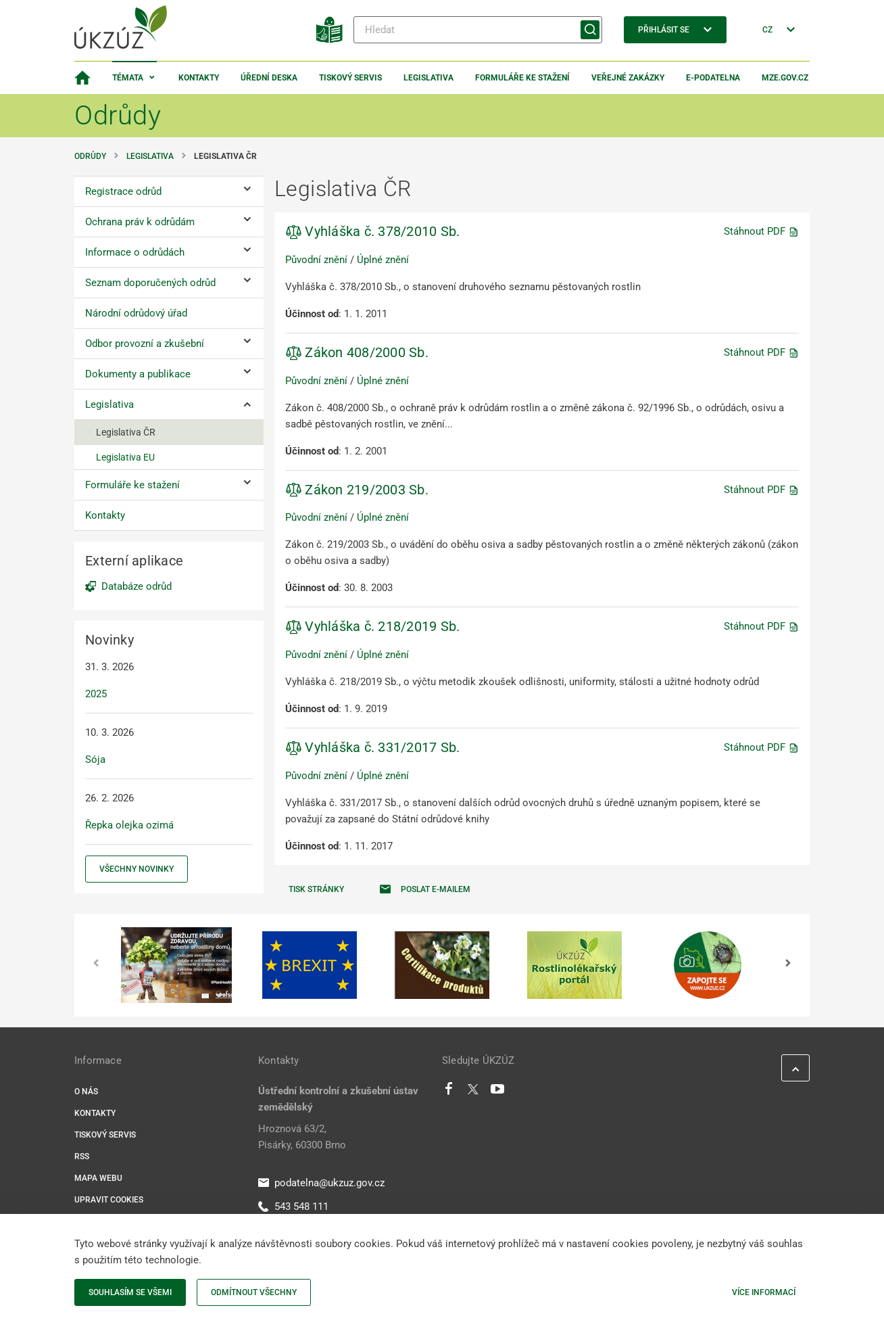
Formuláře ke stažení (522, 78)
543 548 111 (293, 1206)
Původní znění (316, 260)
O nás (86, 1091)
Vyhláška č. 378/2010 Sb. (372, 231)
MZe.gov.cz (785, 78)
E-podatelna (713, 78)
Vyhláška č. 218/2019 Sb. (372, 626)
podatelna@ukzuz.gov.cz (321, 1183)
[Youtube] (498, 1092)
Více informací (763, 1292)
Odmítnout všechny (254, 1292)
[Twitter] (473, 1092)
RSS (81, 1156)
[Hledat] (477, 29)
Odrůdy (90, 156)
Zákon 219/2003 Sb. (356, 490)
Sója (95, 759)
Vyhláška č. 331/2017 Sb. (372, 747)
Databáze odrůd (136, 586)
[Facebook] (449, 1092)
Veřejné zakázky (627, 78)
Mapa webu (98, 1178)
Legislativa (428, 78)
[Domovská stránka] (82, 78)
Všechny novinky (136, 869)
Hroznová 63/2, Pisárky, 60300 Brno (302, 1137)
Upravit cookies (108, 1200)
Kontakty (198, 78)
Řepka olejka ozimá (129, 825)
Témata (127, 78)
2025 (96, 694)
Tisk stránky (316, 889)
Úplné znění (383, 260)
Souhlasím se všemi (130, 1292)
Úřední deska (269, 78)
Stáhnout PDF (761, 231)
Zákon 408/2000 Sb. (356, 352)
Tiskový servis (350, 78)
